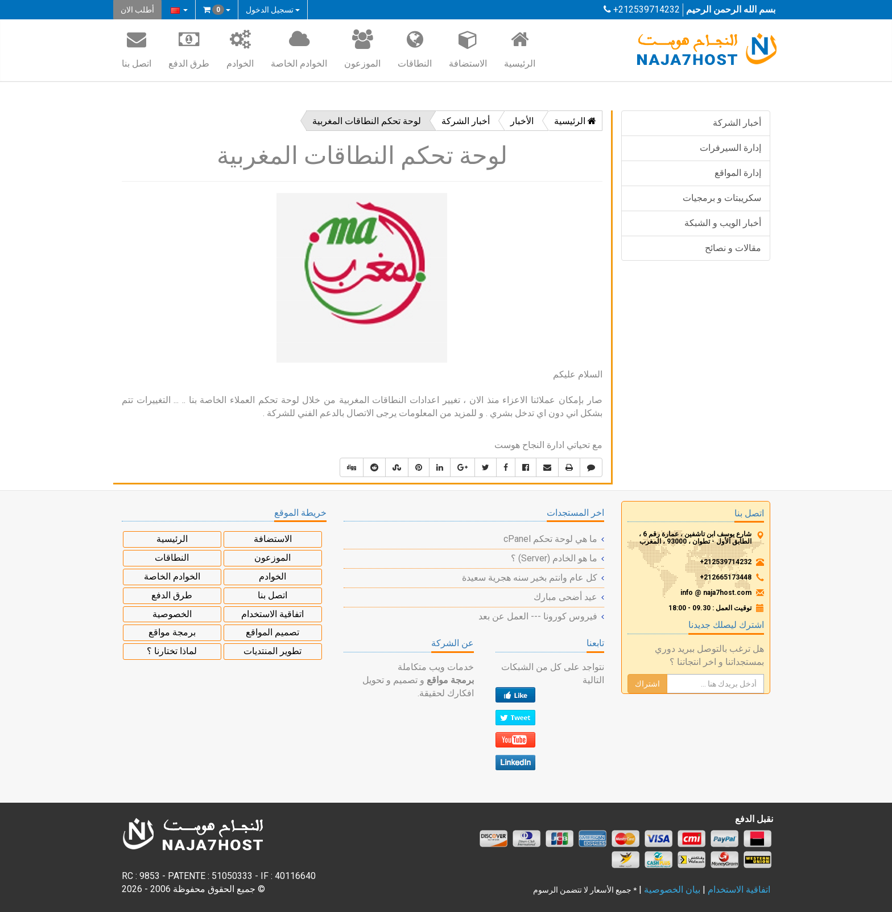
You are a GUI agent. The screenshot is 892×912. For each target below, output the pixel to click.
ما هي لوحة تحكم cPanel (550, 538)
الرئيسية (519, 48)
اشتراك (647, 683)
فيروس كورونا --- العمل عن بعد (537, 616)
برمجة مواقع (172, 632)
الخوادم (240, 48)
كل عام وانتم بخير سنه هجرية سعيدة (529, 577)
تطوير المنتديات (272, 651)
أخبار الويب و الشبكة (722, 222)
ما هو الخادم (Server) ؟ (554, 558)
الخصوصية (172, 614)
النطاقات (415, 48)
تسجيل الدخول (273, 9)
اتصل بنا (136, 48)
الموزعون (362, 48)
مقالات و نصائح (733, 248)
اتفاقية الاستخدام (272, 614)
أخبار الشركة (737, 122)
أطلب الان (137, 9)
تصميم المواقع (272, 632)
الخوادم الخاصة (299, 48)
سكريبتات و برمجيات (722, 197)
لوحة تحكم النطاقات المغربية (366, 121)
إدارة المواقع (738, 172)
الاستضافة (468, 48)
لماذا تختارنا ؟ (172, 651)
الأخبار (522, 121)
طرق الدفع (188, 48)
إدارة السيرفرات (730, 147)
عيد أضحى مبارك (565, 596)
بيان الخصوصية (672, 889)
